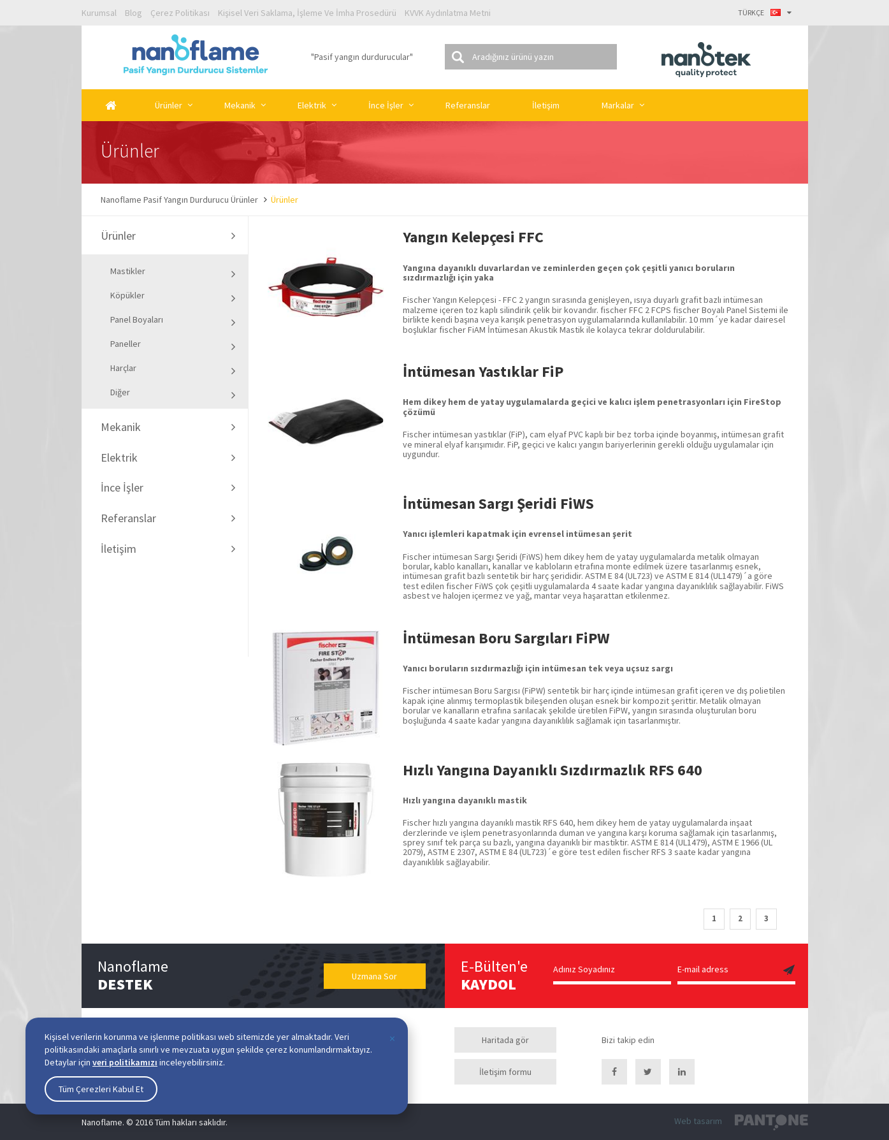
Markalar (618, 105)
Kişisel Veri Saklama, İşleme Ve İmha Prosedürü (307, 12)
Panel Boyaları (173, 321)
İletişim (546, 105)
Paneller (173, 345)
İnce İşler (385, 105)
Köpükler (173, 296)
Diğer (173, 393)
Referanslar (467, 105)
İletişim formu (505, 1072)
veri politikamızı (124, 1062)
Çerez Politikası (180, 12)
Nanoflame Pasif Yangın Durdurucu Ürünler (179, 199)
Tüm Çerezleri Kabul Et (101, 1089)
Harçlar (173, 369)
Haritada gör (505, 1040)
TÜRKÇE (764, 12)
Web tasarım (698, 1121)
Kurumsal (99, 12)
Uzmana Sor (374, 976)
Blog (133, 12)
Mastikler (173, 272)
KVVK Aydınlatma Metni (448, 12)
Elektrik (312, 105)
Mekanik (240, 105)
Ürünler (168, 105)
